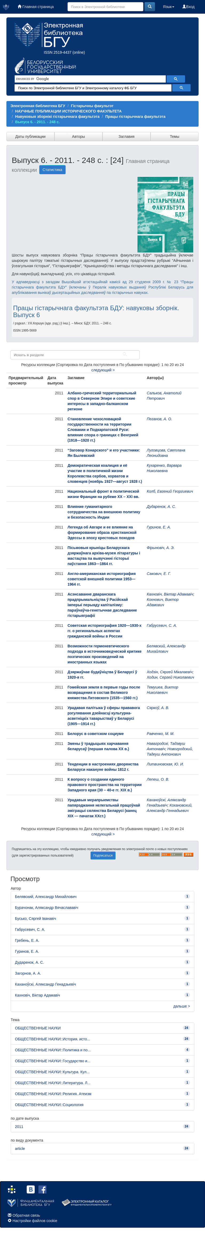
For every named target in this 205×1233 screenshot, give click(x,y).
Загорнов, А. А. (28, 973)
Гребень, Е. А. (27, 940)
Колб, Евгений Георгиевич (170, 491)
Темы (174, 136)
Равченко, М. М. (161, 734)
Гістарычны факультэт (92, 106)
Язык (169, 7)
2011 (19, 1127)
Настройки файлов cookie (35, 1221)
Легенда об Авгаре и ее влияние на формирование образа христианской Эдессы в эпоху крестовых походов (102, 532)
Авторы (78, 136)
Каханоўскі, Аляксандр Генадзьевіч (45, 984)
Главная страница (36, 7)
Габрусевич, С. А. (162, 625)
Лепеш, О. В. (158, 779)
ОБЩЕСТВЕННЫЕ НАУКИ (38, 1028)
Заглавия (127, 136)
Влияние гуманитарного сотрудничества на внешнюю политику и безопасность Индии (104, 511)
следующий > (103, 370)
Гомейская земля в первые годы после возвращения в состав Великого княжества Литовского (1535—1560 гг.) (104, 692)
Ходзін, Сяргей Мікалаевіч (169, 672)
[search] (89, 79)
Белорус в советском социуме (96, 734)
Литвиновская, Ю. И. (165, 764)
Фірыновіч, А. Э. (161, 548)
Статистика (52, 170)
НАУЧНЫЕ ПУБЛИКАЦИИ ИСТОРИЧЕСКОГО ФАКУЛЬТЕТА (68, 111)
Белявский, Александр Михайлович (46, 896)
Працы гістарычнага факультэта (135, 116)
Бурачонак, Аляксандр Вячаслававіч (46, 907)
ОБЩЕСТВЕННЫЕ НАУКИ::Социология (49, 1105)
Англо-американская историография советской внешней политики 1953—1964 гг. (102, 578)
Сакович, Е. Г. (159, 573)
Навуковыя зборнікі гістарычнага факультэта (57, 116)
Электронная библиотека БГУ (37, 106)
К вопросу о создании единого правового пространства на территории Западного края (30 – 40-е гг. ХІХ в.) (105, 784)
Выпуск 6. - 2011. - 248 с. (37, 122)
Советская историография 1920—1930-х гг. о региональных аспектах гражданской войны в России (104, 630)
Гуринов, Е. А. (159, 527)
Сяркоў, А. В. (158, 708)
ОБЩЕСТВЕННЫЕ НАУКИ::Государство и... (52, 1061)
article (20, 1148)
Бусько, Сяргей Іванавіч (35, 918)
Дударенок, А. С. (161, 506)
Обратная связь (26, 1215)
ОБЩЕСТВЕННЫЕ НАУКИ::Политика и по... (53, 1050)
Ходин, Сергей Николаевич (170, 677)
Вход (188, 7)
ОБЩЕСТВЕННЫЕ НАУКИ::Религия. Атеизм (53, 1094)
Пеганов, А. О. (159, 419)
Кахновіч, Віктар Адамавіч (170, 594)
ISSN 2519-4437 (58, 52)
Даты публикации (30, 136)
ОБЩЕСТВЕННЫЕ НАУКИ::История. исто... (52, 1039)
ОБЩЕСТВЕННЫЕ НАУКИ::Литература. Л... (52, 1083)
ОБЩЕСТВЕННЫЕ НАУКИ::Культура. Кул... (52, 1072)
